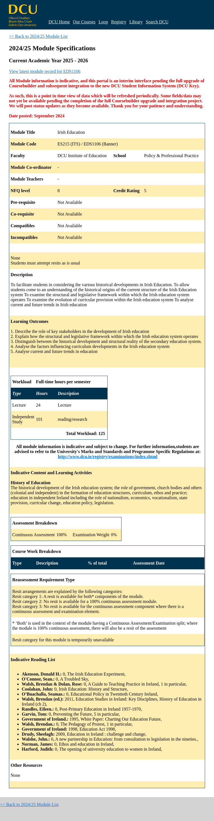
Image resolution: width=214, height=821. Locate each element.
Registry (118, 21)
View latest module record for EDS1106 (45, 71)
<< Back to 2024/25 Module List (38, 36)
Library (136, 21)
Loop (103, 21)
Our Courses (84, 21)
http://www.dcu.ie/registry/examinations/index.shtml (107, 456)
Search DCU (157, 21)
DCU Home (59, 21)
